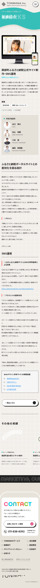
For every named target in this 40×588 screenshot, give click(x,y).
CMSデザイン (12, 382)
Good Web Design (14, 385)
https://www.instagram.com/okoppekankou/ (18, 289)
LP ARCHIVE (11, 389)
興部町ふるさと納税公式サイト (10, 77)
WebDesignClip (13, 378)
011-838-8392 (16, 531)
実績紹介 (9, 11)
